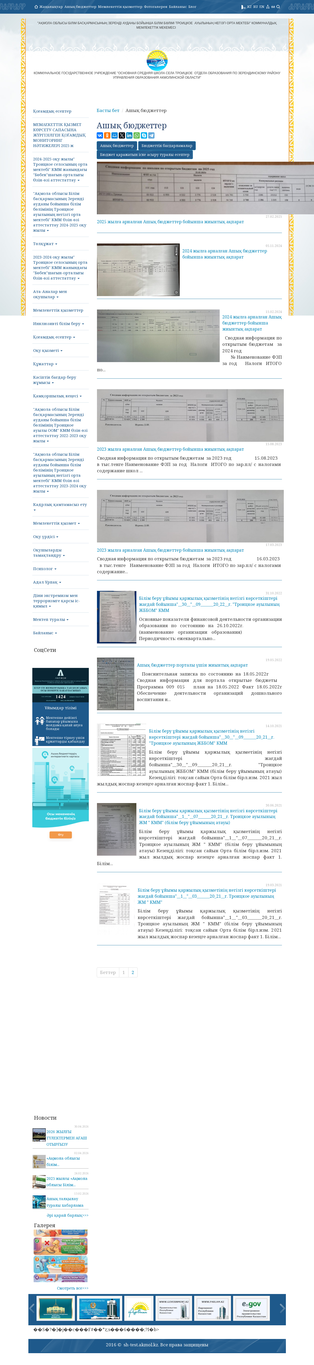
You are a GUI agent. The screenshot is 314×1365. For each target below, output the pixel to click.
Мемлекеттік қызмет (56, 523)
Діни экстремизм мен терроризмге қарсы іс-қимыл (56, 600)
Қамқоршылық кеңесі (57, 395)
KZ (249, 6)
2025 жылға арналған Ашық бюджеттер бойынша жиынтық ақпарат (170, 222)
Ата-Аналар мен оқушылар (50, 294)
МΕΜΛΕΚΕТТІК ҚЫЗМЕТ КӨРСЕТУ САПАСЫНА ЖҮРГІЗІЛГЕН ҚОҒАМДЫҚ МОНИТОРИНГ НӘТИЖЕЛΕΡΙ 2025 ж (59, 135)
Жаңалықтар (51, 6)
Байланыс (178, 6)
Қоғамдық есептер (52, 111)
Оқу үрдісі (45, 536)
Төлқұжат (45, 243)
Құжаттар (45, 363)
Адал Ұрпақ (47, 582)
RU (255, 6)
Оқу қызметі (48, 350)
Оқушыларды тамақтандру (49, 552)
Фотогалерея (155, 6)
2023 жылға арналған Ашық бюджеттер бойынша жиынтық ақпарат (170, 449)
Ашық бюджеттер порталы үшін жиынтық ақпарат (192, 665)
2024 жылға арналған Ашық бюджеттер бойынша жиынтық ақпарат (224, 254)
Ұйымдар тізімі (60, 707)
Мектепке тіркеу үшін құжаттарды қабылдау (60, 740)
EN (261, 6)
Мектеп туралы (51, 619)
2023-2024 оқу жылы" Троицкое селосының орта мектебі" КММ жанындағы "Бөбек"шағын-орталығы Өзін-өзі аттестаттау (60, 267)
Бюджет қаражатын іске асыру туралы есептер (144, 154)
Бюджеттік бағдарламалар (167, 145)
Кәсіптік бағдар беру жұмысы (54, 379)
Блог (192, 6)
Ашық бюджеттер (80, 6)
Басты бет (108, 110)
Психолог (44, 568)
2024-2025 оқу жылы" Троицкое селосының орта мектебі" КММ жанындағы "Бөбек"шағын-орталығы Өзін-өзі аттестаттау (60, 169)
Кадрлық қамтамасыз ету (60, 506)
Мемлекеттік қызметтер (120, 6)
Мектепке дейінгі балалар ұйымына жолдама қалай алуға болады (59, 723)
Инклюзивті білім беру (58, 323)
